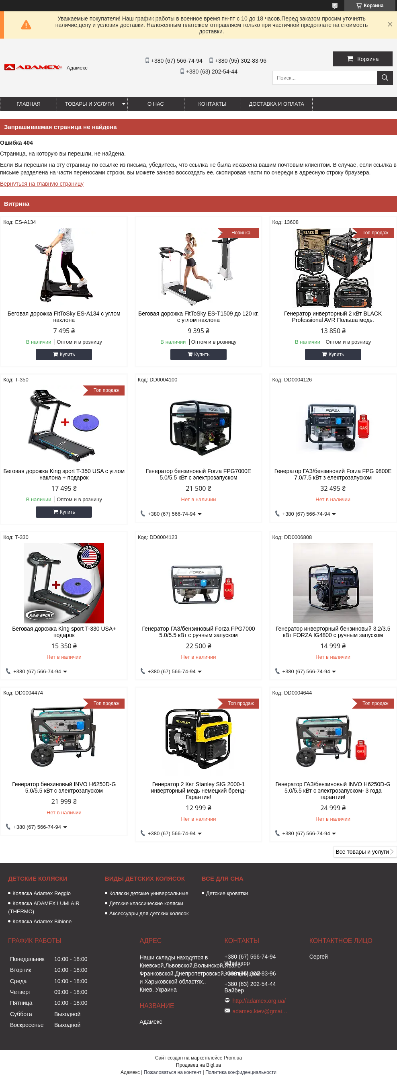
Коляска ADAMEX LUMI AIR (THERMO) (44, 907)
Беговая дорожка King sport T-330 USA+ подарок (64, 631)
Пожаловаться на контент (172, 1072)
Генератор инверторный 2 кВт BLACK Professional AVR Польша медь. (333, 316)
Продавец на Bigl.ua (198, 1065)
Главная (28, 104)
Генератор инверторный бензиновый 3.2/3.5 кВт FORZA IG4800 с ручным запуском (333, 631)
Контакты (212, 104)
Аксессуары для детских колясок (149, 913)
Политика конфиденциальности (240, 1072)
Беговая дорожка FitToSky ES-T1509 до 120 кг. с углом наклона (198, 316)
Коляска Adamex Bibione (42, 921)
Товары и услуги (89, 104)
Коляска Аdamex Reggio (41, 893)
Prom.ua (233, 1058)
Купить (67, 354)
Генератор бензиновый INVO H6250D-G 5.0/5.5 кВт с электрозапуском (64, 787)
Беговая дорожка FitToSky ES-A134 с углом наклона (64, 316)
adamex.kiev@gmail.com (261, 1011)
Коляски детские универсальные (148, 893)
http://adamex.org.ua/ (259, 1001)
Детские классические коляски (146, 903)
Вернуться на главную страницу (42, 183)
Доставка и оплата (276, 104)
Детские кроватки (227, 893)
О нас (155, 104)
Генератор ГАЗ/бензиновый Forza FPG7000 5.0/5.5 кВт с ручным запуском (198, 631)
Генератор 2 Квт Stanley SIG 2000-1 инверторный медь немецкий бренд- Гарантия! (198, 790)
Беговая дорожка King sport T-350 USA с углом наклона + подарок (64, 474)
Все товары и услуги (362, 851)
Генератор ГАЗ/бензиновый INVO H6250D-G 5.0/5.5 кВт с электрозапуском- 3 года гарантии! (332, 790)
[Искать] (385, 78)
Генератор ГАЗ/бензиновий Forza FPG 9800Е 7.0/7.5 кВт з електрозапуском (333, 474)
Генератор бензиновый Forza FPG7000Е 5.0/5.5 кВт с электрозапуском (198, 474)
